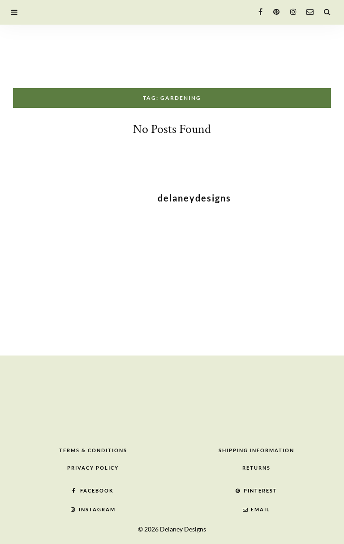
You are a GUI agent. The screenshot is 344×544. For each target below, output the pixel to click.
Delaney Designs (183, 529)
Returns (256, 468)
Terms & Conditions (93, 450)
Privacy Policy (93, 468)
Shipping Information (256, 450)
